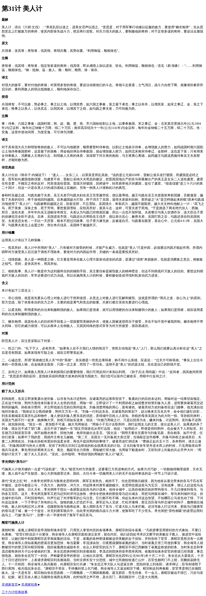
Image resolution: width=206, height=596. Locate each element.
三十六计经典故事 (15, 592)
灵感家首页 (10, 584)
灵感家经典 (29, 584)
